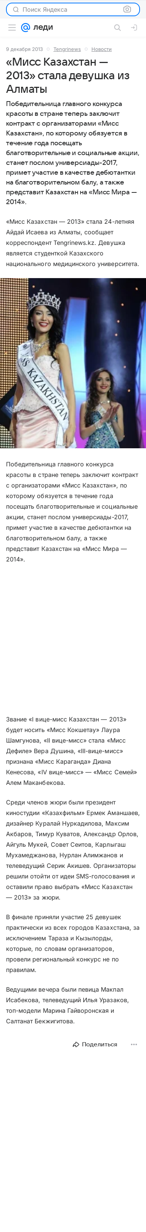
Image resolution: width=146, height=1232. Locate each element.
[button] (73, 364)
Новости (101, 49)
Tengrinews (67, 49)
